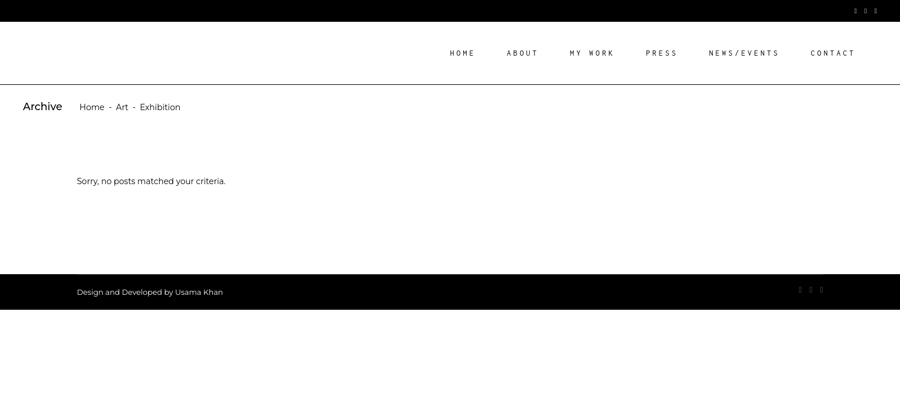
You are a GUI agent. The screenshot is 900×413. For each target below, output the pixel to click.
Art (122, 107)
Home (92, 107)
